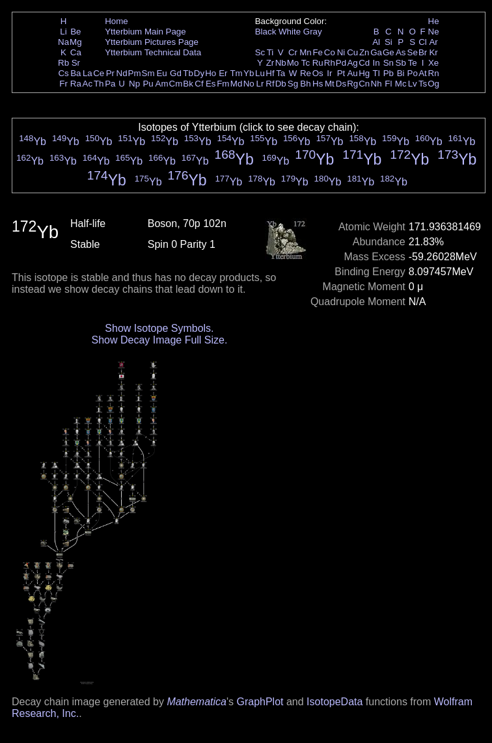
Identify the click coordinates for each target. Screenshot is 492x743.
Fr (63, 83)
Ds (341, 83)
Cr (292, 52)
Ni (341, 52)
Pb (388, 73)
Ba (75, 73)
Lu (260, 73)
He (433, 21)
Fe (317, 52)
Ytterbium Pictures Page (151, 42)
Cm (176, 83)
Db (280, 83)
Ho (210, 73)
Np (134, 83)
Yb (248, 73)
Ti (270, 52)
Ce (98, 73)
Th (99, 83)
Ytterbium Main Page (145, 31)
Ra (75, 83)
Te (412, 63)
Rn (433, 73)
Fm (223, 83)
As (401, 52)
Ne (433, 31)
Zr (270, 63)
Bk (188, 83)
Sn (388, 63)
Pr (110, 73)
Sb (401, 63)
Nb (280, 63)
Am (162, 83)
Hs (317, 83)
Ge (388, 52)
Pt (341, 73)
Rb (63, 63)
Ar (433, 42)
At (422, 73)
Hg (364, 73)
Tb (188, 73)
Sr (76, 63)
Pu (148, 83)
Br (422, 52)
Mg (76, 42)
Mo (293, 63)
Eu (161, 73)
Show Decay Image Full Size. (159, 339)
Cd (364, 63)
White (290, 31)
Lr (260, 83)
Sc (260, 52)
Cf (199, 83)
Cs (63, 73)
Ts (422, 83)
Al (376, 42)
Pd (341, 63)
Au (352, 73)
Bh (305, 83)
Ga (376, 52)
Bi (401, 73)
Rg (352, 83)
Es (211, 83)
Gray (312, 31)
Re (305, 73)
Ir (329, 73)
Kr (433, 52)
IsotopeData (334, 701)
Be (75, 31)
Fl (388, 83)
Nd (122, 73)
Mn (305, 52)
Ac (88, 83)
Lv (412, 83)
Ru (317, 63)
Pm (134, 73)
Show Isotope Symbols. (159, 328)
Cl (422, 42)
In (376, 63)
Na (63, 42)
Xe (433, 63)
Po (412, 73)
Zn (364, 52)
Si (388, 42)
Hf (270, 73)
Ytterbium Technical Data (153, 52)
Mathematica (196, 701)
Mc (401, 83)
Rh (329, 63)
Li (63, 31)
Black (266, 31)
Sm (148, 73)
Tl (376, 73)
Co (329, 52)
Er (223, 73)
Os (317, 73)
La (87, 73)
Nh (376, 83)
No (248, 83)
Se (412, 52)
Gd (176, 73)
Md (236, 83)
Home (116, 21)
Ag (352, 63)
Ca (75, 52)
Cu (352, 52)
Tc (305, 63)
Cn (364, 83)
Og (433, 83)
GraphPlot (259, 701)
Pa (110, 83)
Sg (293, 83)
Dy (199, 73)
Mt (330, 83)
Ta (280, 73)
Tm (236, 73)
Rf (270, 83)
